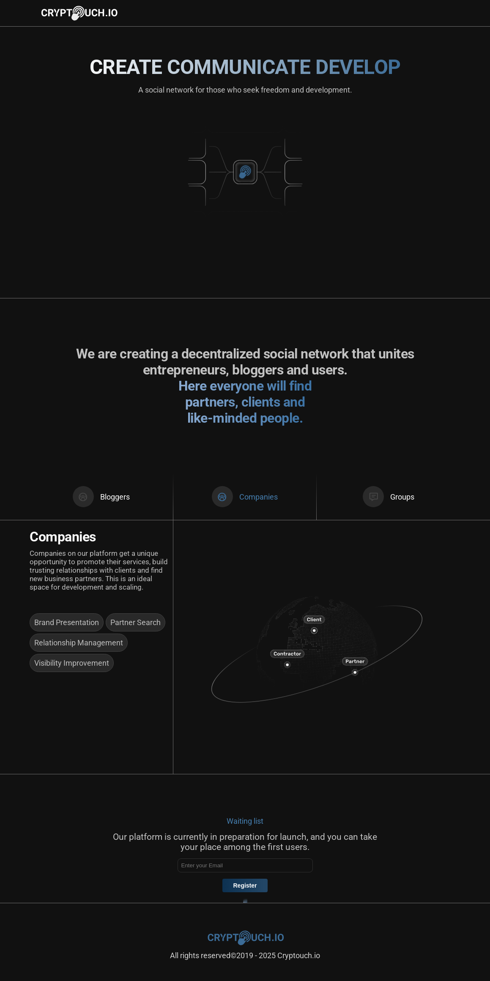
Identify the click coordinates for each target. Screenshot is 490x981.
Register (245, 885)
